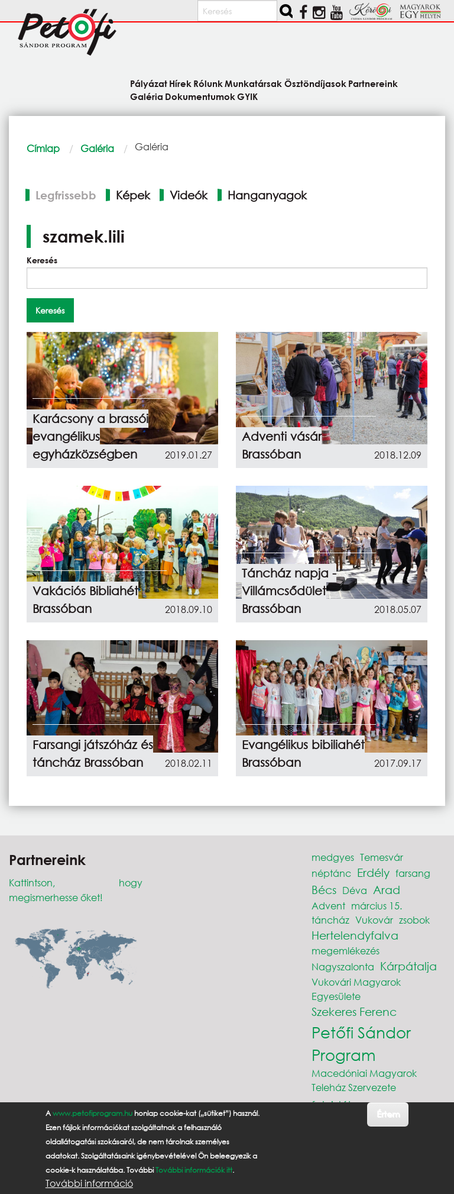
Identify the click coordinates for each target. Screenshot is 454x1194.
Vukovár (374, 920)
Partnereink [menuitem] (373, 83)
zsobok (414, 920)
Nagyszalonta (343, 966)
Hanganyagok (267, 195)
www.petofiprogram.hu (92, 1113)
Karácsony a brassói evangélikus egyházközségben (90, 436)
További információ (89, 1183)
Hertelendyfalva (355, 935)
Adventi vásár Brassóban (282, 445)
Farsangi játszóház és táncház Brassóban (93, 753)
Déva (354, 890)
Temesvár (381, 857)
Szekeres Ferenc (354, 1011)
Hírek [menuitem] (180, 83)
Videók (188, 195)
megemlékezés (346, 950)
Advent (328, 905)
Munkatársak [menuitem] (253, 83)
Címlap (43, 148)
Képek (133, 195)
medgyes (333, 857)
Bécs (324, 889)
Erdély (373, 872)
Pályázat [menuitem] (148, 83)
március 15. (376, 905)
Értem (388, 1113)
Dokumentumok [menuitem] (200, 96)
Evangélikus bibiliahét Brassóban (303, 753)
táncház (330, 920)
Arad (386, 889)
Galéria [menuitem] (146, 96)
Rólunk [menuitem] (208, 83)
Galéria (97, 148)
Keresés (42, 260)
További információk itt (193, 1170)
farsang (412, 873)
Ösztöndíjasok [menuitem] (315, 83)
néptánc (331, 873)
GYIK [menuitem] (247, 96)
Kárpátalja (408, 966)
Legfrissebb (65, 195)
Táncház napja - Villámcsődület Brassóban (289, 590)
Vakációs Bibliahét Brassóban (85, 599)
